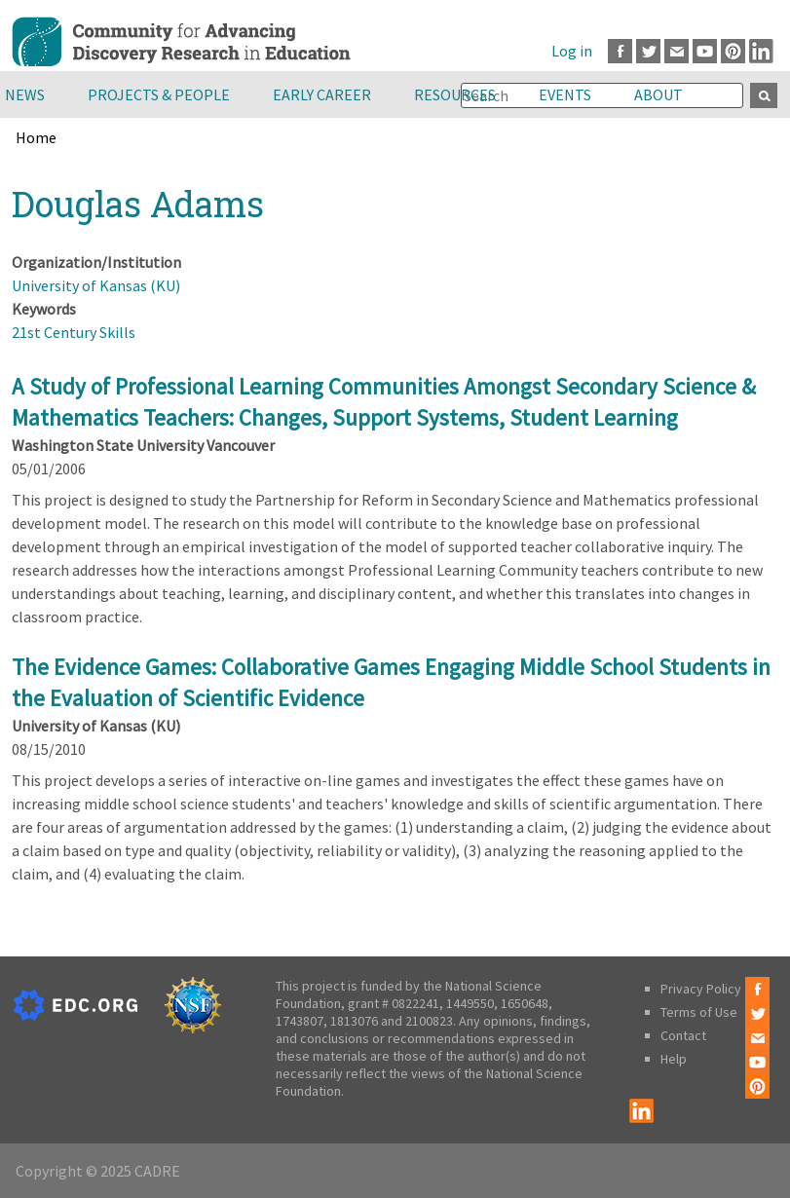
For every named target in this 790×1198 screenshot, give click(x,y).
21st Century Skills (73, 332)
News (25, 94)
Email (676, 51)
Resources (455, 94)
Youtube (705, 51)
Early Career (322, 94)
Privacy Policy (700, 988)
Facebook (620, 51)
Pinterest (733, 51)
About (658, 94)
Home (36, 137)
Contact (683, 1035)
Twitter (648, 51)
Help (673, 1058)
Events (565, 94)
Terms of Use (698, 1012)
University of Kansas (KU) (96, 285)
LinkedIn (761, 51)
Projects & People (159, 94)
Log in (571, 50)
